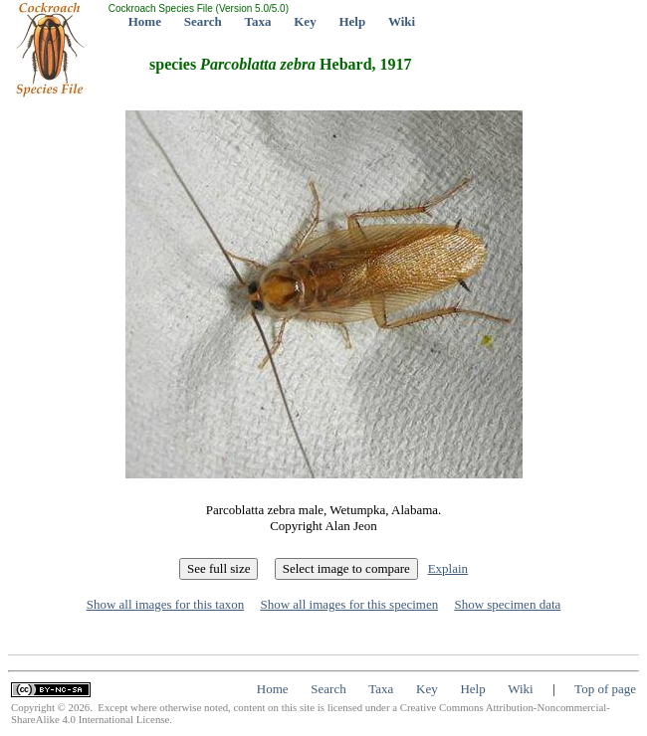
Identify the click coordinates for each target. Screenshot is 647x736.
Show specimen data (507, 604)
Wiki (401, 21)
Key (305, 21)
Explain (448, 568)
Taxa (258, 21)
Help (351, 21)
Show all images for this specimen (349, 604)
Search (203, 21)
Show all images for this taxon (166, 604)
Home (144, 21)
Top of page (605, 688)
